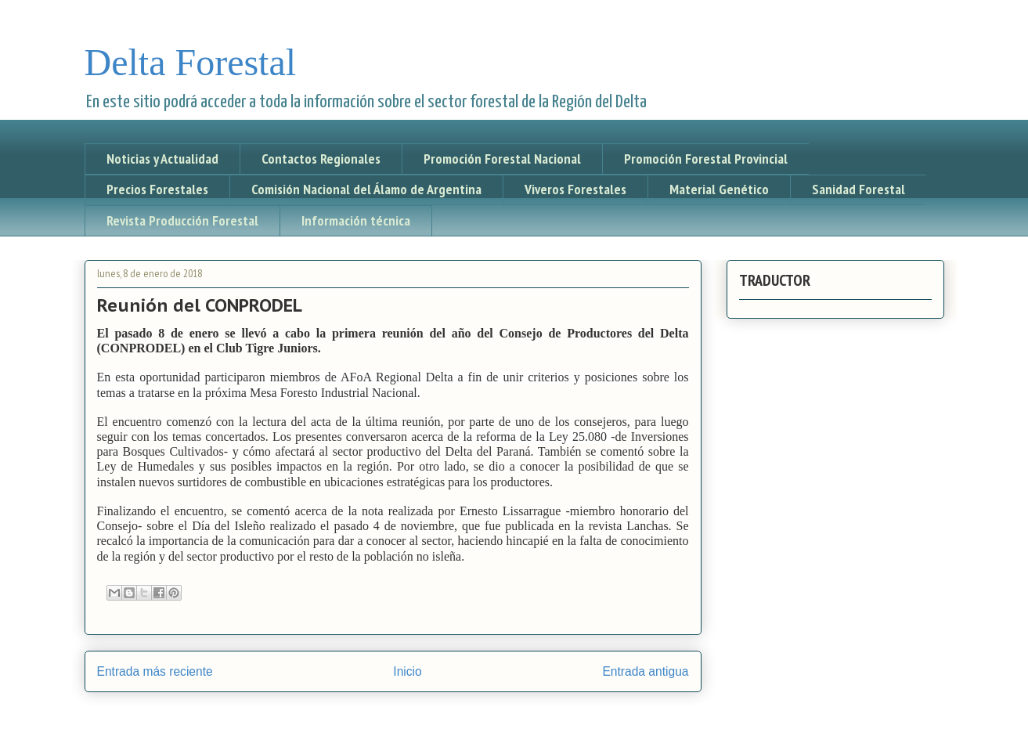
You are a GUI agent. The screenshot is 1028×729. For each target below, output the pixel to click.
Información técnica (355, 220)
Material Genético (719, 189)
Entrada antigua (645, 671)
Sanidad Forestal (858, 189)
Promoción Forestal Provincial (706, 159)
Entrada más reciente (155, 671)
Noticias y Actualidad (162, 159)
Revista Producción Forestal (182, 220)
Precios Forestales (157, 189)
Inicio (407, 671)
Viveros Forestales (575, 189)
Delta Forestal (191, 62)
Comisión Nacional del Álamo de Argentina (366, 189)
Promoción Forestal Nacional (502, 159)
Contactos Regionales (321, 159)
